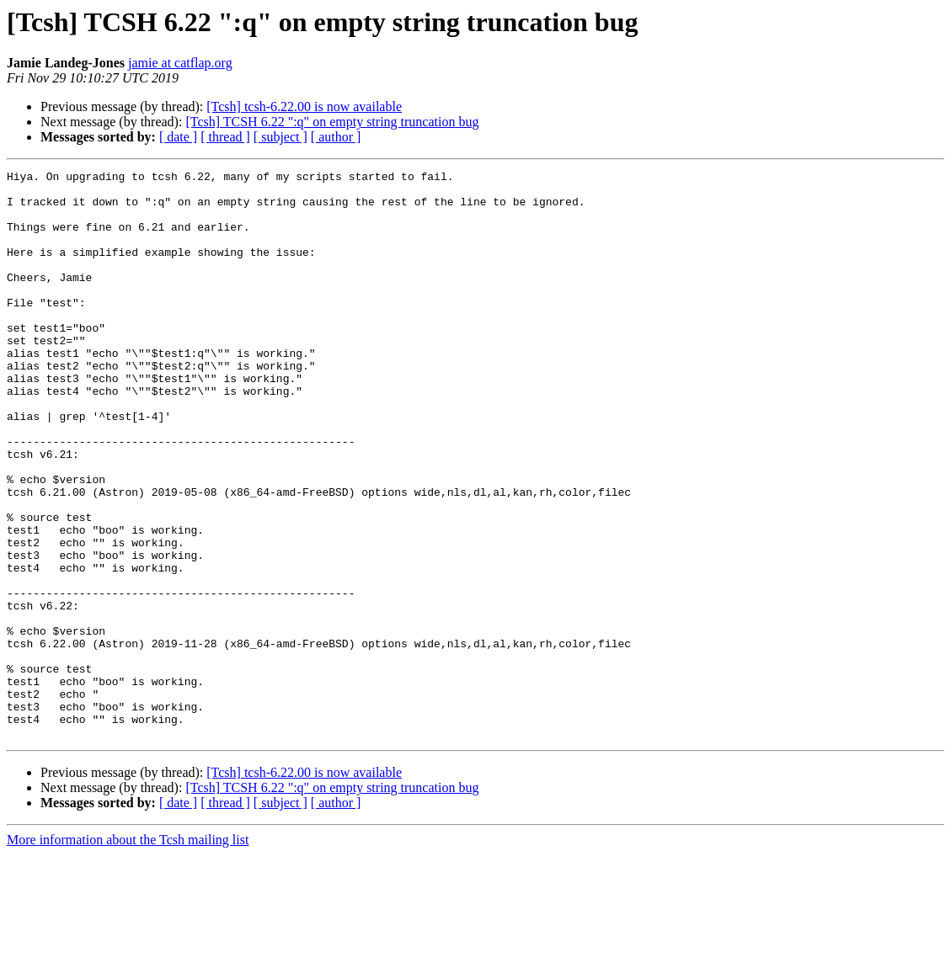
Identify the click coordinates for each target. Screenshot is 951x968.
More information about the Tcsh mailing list (127, 953)
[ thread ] (225, 137)
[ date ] (178, 137)
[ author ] (336, 137)
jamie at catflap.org (180, 63)
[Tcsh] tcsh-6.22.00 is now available (304, 106)
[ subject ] (280, 137)
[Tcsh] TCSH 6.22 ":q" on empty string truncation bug (331, 121)
